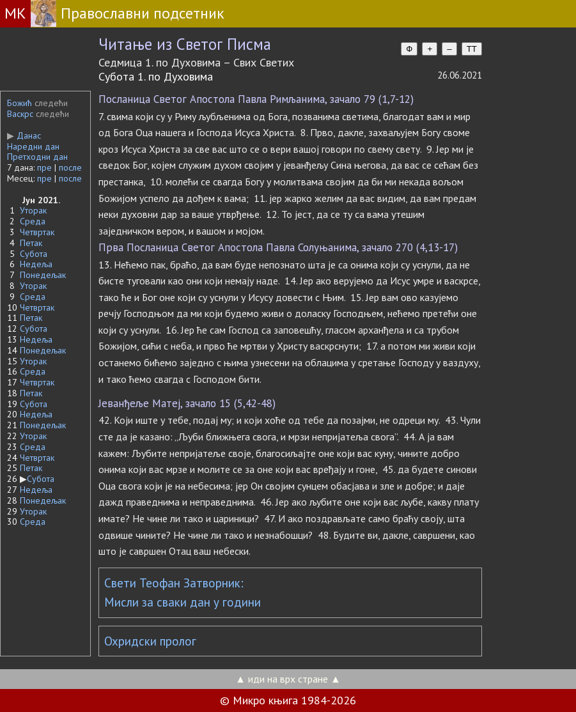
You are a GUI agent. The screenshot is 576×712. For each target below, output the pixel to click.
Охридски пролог (150, 641)
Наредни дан (33, 146)
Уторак (33, 210)
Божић (19, 103)
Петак (31, 243)
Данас (24, 135)
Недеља (36, 264)
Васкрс (20, 114)
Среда (32, 221)
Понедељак (43, 275)
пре (44, 167)
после (70, 167)
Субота (33, 253)
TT (472, 49)
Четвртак (37, 232)
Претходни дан (37, 156)
